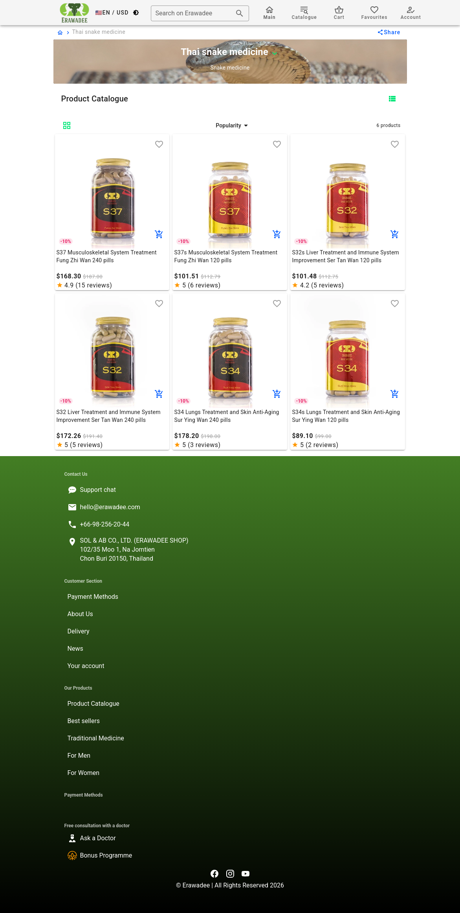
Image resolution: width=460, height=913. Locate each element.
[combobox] (200, 13)
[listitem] (230, 490)
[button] (233, 125)
